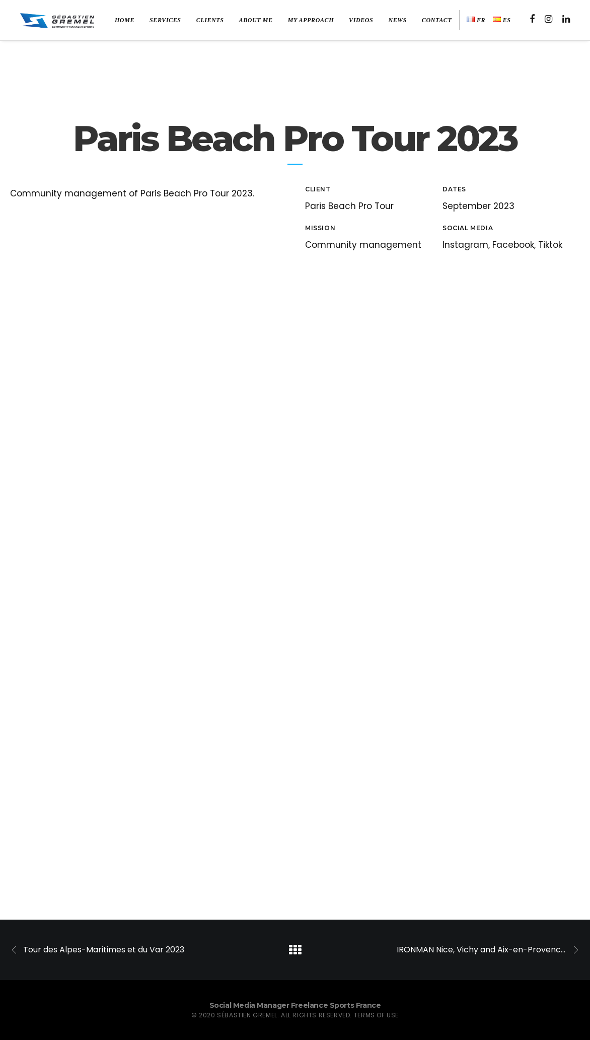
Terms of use (376, 1015)
